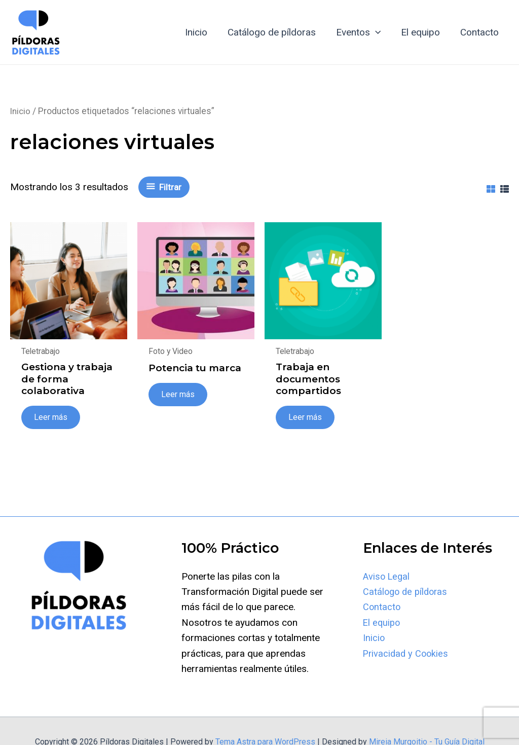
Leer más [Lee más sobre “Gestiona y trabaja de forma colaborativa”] (51, 418)
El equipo (421, 32)
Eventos (361, 32)
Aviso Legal (387, 577)
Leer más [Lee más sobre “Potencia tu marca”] (178, 395)
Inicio (201, 32)
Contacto (480, 32)
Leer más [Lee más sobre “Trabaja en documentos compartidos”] (305, 418)
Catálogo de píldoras (275, 32)
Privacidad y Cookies (407, 654)
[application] (378, 32)
